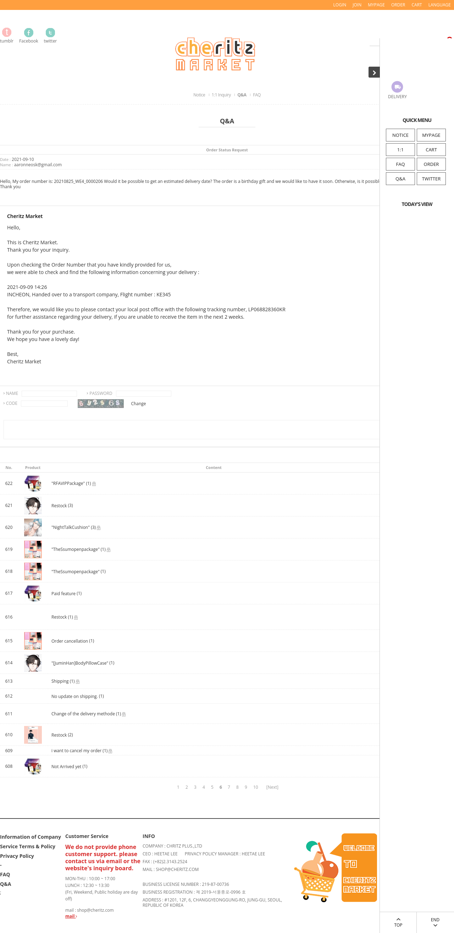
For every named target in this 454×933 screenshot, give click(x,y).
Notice (199, 95)
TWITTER (431, 178)
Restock (59, 506)
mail (71, 916)
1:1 (400, 149)
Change (138, 404)
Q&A (400, 178)
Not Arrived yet (66, 767)
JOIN (357, 5)
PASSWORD (100, 393)
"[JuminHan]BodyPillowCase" (79, 663)
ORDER (431, 164)
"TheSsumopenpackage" (75, 572)
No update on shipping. (74, 696)
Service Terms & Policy (27, 846)
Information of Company (30, 836)
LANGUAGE (439, 5)
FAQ (400, 164)
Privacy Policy (17, 855)
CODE (11, 403)
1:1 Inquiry (222, 95)
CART (431, 149)
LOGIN (340, 5)
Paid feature (64, 594)
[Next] (272, 787)
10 (255, 787)
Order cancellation (69, 641)
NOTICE (400, 135)
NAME (12, 393)
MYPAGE (431, 135)
